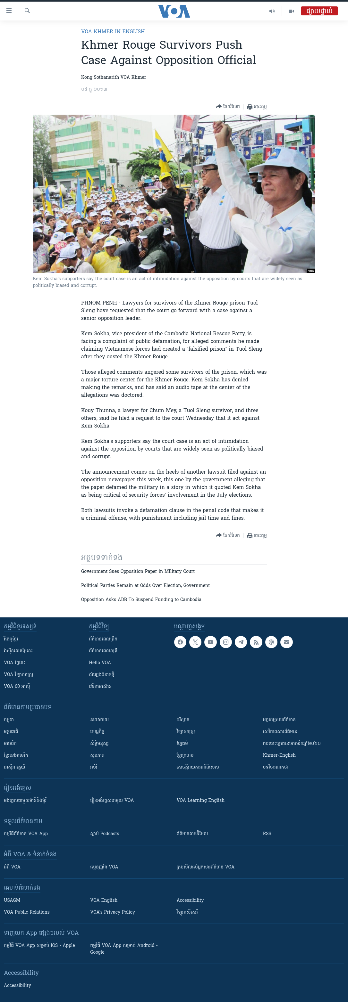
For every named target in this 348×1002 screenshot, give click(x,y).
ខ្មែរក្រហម (185, 755)
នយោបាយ (99, 720)
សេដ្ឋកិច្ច (97, 732)
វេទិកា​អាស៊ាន (100, 686)
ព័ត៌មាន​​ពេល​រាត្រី (103, 651)
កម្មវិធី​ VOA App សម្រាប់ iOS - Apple (39, 945)
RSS (267, 834)
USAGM (12, 900)
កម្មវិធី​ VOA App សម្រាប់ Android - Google (124, 949)
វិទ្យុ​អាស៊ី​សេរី (187, 912)
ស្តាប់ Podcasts (104, 834)
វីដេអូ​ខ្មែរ (11, 639)
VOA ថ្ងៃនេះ (14, 663)
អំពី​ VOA (12, 867)
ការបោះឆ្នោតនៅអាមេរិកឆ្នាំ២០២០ (292, 743)
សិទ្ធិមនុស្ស (99, 743)
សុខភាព (97, 755)
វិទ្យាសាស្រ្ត (186, 732)
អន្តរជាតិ (11, 732)
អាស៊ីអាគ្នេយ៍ (14, 767)
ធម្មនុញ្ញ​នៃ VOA (104, 867)
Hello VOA (100, 663)
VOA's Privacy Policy (112, 912)
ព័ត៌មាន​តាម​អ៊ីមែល (192, 834)
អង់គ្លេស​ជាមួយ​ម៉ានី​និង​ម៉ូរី (25, 800)
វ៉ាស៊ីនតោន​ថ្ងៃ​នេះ (18, 651)
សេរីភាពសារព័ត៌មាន (280, 732)
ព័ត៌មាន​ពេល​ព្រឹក (103, 639)
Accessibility (190, 900)
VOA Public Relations (27, 912)
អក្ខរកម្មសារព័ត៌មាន (279, 720)
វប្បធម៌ (182, 743)
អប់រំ (93, 767)
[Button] (228, 106)
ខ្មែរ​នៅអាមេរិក (16, 755)
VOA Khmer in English (113, 32)
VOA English (103, 900)
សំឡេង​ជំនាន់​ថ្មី (101, 675)
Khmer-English (279, 755)
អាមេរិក (10, 743)
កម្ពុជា (9, 720)
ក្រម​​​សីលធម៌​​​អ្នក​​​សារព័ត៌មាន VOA (206, 867)
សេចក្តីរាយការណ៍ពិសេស (198, 767)
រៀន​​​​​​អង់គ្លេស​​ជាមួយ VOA (112, 800)
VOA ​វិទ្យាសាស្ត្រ (18, 675)
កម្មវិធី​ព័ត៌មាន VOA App (26, 834)
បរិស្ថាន (183, 720)
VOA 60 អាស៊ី (17, 686)
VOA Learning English (201, 800)
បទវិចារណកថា (275, 767)
